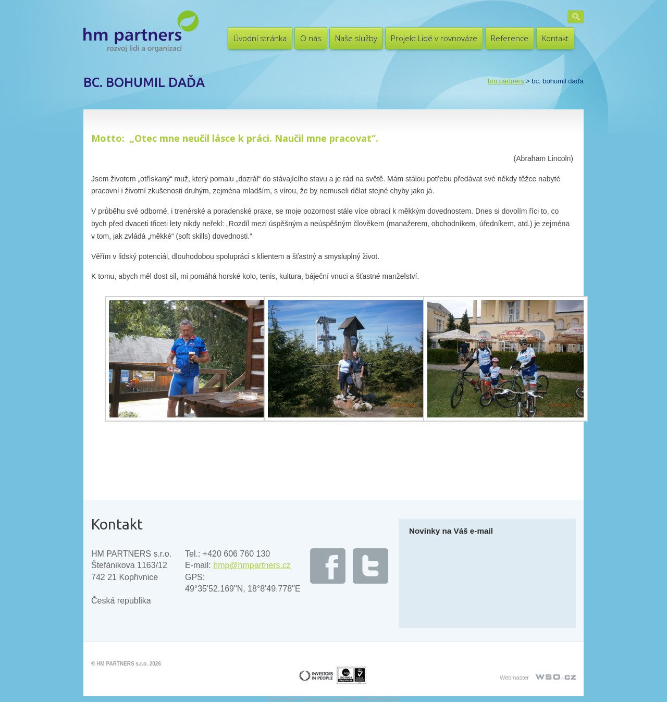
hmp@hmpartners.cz (252, 565)
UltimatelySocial (381, 699)
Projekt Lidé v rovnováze (434, 38)
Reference (509, 38)
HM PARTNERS (506, 81)
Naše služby (356, 38)
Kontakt (555, 38)
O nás (311, 38)
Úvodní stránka (260, 38)
